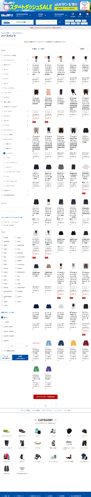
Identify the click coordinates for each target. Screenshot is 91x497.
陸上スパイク (7, 61)
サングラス (6, 93)
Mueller (6, 258)
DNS (5, 242)
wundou (19, 282)
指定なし (6, 299)
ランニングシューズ (9, 56)
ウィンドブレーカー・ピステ (13, 168)
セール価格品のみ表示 (9, 333)
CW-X (18, 235)
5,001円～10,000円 (8, 313)
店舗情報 (40, 14)
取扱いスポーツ (22, 14)
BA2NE (5, 231)
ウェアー (6, 65)
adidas (19, 223)
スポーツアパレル (17, 32)
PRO (18, 265)
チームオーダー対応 (9, 214)
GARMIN (19, 246)
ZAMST (19, 287)
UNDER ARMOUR (8, 283)
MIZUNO (19, 254)
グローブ (6, 79)
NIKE (78, 23)
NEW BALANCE (21, 258)
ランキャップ (84, 23)
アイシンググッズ (8, 126)
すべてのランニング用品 (10, 51)
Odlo (18, 261)
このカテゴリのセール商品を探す (45, 396)
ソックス (6, 70)
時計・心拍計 (7, 98)
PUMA (5, 269)
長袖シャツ (8, 145)
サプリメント (7, 112)
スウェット (8, 163)
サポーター (6, 117)
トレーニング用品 (8, 131)
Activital (6, 223)
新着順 (82, 48)
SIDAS (18, 269)
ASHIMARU (6, 227)
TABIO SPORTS (21, 273)
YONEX (5, 287)
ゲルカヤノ (78, 20)
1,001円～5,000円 (8, 309)
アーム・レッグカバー (9, 84)
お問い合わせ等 (59, 14)
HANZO (84, 20)
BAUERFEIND (20, 231)
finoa (5, 246)
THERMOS (20, 277)
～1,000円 (6, 304)
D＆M (5, 238)
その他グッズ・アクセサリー (11, 103)
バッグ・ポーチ (7, 89)
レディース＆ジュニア (11, 177)
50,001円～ (6, 322)
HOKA (5, 250)
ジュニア (16, 211)
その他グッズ (7, 186)
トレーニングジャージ (11, 159)
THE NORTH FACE (70, 20)
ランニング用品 (5, 32)
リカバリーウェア (10, 182)
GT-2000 (67, 23)
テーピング (6, 121)
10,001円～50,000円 (9, 318)
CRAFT (5, 235)
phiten (5, 265)
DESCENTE (20, 238)
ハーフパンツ (9, 149)
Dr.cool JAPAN (21, 242)
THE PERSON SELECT (9, 191)
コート (7, 172)
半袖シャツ (8, 140)
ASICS (18, 227)
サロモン (6, 291)
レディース (6, 211)
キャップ (6, 75)
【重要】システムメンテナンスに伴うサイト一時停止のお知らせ (45, 27)
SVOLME (73, 23)
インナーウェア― (8, 107)
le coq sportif (20, 250)
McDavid (6, 254)
